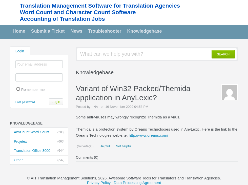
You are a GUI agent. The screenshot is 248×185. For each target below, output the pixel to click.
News (76, 31)
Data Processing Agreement (137, 182)
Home (19, 31)
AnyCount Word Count (39, 132)
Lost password (25, 102)
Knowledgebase (144, 31)
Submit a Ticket (48, 31)
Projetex (39, 141)
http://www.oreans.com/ (148, 135)
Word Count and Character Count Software (78, 12)
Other (39, 160)
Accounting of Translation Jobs (62, 19)
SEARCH (223, 54)
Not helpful (123, 146)
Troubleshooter (104, 31)
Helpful (104, 146)
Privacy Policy (99, 182)
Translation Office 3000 (39, 150)
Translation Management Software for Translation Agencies (100, 6)
